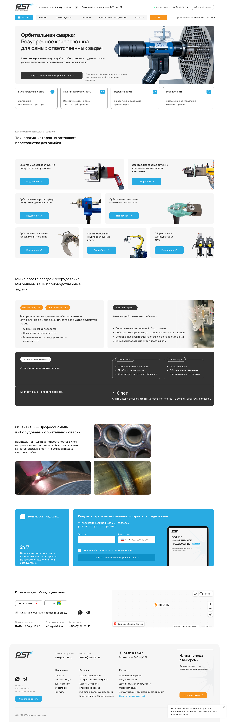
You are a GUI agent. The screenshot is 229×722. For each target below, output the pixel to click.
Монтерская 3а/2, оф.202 (109, 7)
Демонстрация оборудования (113, 17)
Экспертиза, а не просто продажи (41, 391)
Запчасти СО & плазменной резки (96, 691)
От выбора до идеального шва (40, 368)
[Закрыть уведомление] (223, 707)
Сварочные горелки (89, 683)
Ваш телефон (124, 534)
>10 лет (120, 393)
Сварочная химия (128, 687)
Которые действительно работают (135, 316)
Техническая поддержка (43, 516)
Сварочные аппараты (90, 675)
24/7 (24, 547)
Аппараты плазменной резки (93, 679)
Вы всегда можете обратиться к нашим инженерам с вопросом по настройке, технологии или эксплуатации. (38, 558)
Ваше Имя (82, 534)
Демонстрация (62, 683)
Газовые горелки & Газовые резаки (96, 696)
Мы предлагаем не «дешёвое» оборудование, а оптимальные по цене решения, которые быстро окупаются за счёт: (58, 319)
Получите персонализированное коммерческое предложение (123, 516)
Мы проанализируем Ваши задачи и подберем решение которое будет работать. (103, 524)
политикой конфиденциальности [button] (116, 550)
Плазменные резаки (89, 687)
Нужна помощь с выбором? (191, 657)
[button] (203, 7)
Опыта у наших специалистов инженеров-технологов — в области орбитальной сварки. (161, 398)
